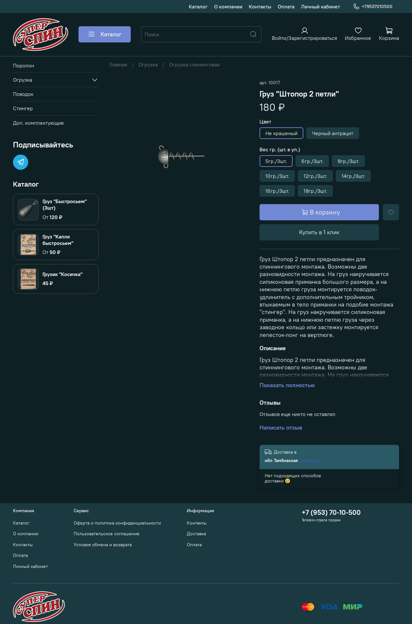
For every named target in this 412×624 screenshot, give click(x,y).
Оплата (286, 6)
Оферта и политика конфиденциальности (117, 523)
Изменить (310, 460)
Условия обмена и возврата (103, 545)
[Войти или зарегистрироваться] (304, 33)
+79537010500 (373, 6)
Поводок (23, 94)
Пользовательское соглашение (106, 534)
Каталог (198, 6)
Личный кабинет (320, 6)
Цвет (265, 122)
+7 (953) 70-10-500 (331, 512)
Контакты (260, 6)
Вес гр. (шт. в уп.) (280, 149)
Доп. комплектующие (38, 123)
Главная (118, 64)
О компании (228, 6)
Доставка (196, 534)
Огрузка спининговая (194, 64)
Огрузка (148, 64)
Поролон (23, 65)
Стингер (23, 108)
